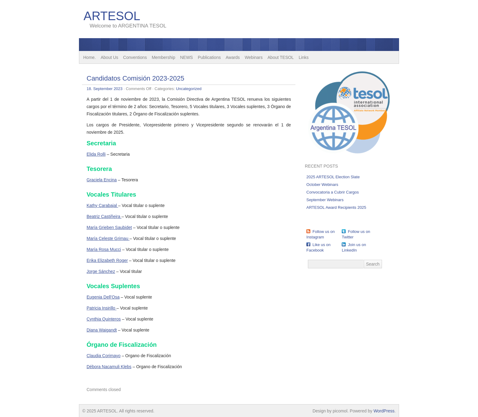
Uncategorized (189, 88)
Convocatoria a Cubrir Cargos (332, 192)
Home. (89, 57)
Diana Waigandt (102, 330)
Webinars (254, 57)
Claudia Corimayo (103, 355)
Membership (163, 57)
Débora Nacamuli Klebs (109, 366)
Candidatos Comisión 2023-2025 (135, 78)
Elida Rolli (96, 154)
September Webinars (325, 200)
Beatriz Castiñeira (104, 216)
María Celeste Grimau (108, 238)
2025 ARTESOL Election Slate (333, 177)
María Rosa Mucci (104, 249)
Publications (209, 57)
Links (304, 57)
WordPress (383, 410)
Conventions (135, 57)
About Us (109, 57)
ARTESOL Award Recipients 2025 (336, 207)
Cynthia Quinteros (104, 319)
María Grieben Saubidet (109, 227)
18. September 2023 (105, 88)
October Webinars (322, 184)
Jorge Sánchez (101, 271)
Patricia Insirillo (101, 308)
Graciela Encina (102, 179)
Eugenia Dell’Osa (103, 297)
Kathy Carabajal (102, 205)
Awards (233, 57)
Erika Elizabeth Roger (107, 260)
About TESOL (281, 57)
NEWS (186, 57)
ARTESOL (112, 16)
